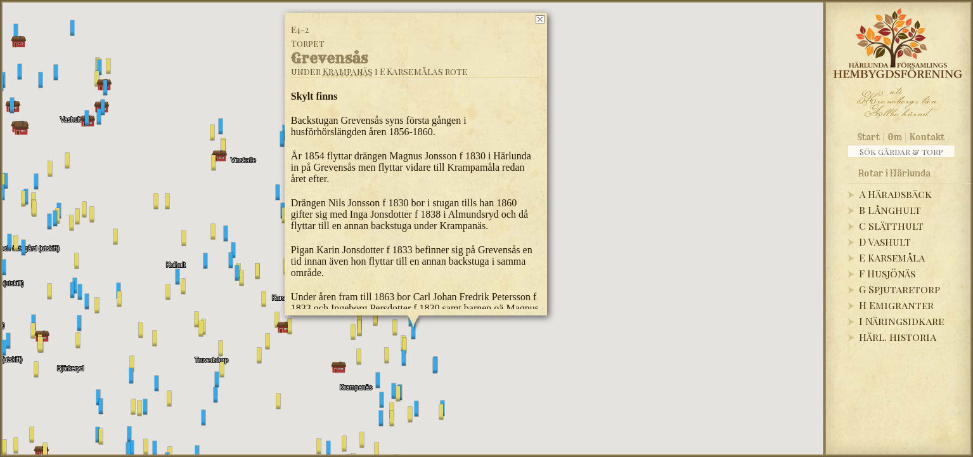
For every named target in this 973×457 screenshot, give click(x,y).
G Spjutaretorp (899, 289)
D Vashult (885, 241)
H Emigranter (896, 305)
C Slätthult (891, 225)
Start (869, 137)
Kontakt (927, 137)
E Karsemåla (892, 257)
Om (894, 137)
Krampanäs (347, 71)
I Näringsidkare (901, 321)
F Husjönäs (887, 273)
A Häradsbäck (895, 194)
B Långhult (890, 209)
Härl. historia (897, 336)
